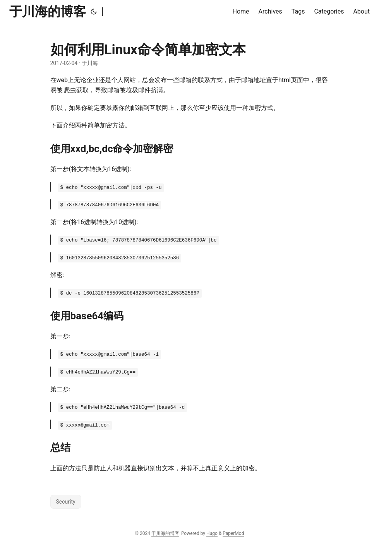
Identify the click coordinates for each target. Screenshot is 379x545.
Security (65, 502)
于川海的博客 (47, 11)
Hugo (212, 533)
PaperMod (233, 533)
